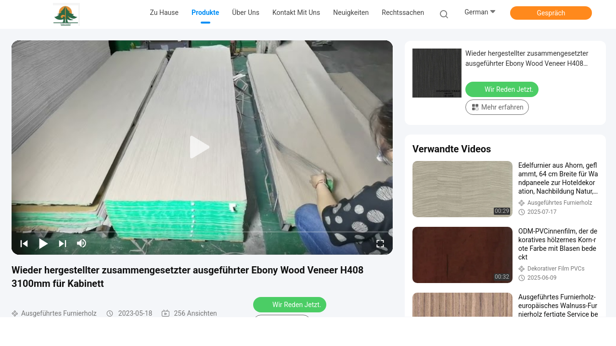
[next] (62, 243)
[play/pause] (43, 243)
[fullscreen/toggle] (380, 243)
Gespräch (551, 13)
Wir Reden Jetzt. (290, 304)
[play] (202, 148)
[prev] (24, 243)
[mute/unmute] (81, 243)
